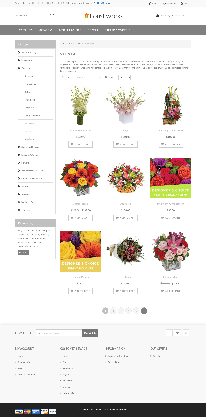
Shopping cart (23, 362)
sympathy (36, 242)
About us (66, 380)
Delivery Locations (25, 374)
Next (144, 310)
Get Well (29, 123)
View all (23, 252)
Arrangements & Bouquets (34, 170)
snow (27, 242)
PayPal (64, 374)
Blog (63, 362)
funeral (21, 238)
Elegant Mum (170, 276)
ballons (27, 230)
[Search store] (35, 15)
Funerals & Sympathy (117, 30)
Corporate (30, 107)
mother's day (38, 238)
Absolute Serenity (80, 130)
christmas (35, 234)
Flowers (25, 162)
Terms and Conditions (117, 356)
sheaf (20, 242)
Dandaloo (125, 203)
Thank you (30, 99)
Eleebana (125, 276)
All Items (25, 186)
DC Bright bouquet (80, 276)
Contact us (67, 393)
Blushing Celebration (171, 130)
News (64, 356)
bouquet (46, 230)
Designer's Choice (70, 30)
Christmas (26, 210)
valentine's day (25, 246)
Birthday (29, 92)
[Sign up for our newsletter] (59, 332)
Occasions (26, 68)
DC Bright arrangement (170, 203)
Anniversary (30, 84)
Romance (29, 76)
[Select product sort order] (88, 77)
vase (35, 246)
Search (155, 356)
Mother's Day (27, 202)
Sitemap (65, 386)
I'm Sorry (29, 131)
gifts (28, 238)
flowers (45, 234)
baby (20, 230)
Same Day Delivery (30, 147)
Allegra (125, 130)
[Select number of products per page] (124, 77)
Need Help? (67, 368)
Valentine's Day (28, 52)
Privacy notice (113, 362)
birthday (36, 230)
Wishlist (20, 368)
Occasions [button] (45, 30)
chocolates (23, 234)
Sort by (65, 77)
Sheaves (25, 194)
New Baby (29, 139)
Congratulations (32, 115)
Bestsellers (25, 30)
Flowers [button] (92, 30)
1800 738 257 (102, 3)
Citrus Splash (80, 203)
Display (109, 77)
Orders (20, 356)
